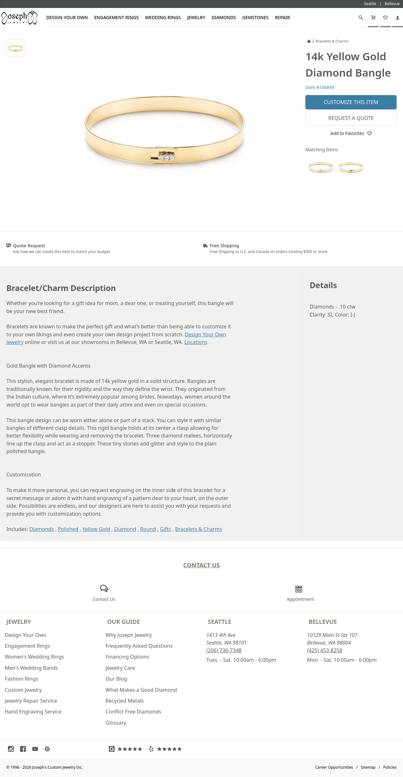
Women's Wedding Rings (34, 656)
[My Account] (397, 17)
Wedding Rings (163, 17)
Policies (390, 767)
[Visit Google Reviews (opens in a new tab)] (127, 749)
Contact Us (201, 565)
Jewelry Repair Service (31, 700)
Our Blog (116, 678)
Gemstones (255, 17)
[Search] (360, 17)
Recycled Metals (125, 700)
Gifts (165, 529)
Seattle (219, 621)
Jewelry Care (120, 667)
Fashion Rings (21, 678)
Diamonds (224, 17)
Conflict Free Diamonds (133, 711)
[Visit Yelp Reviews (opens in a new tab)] (166, 749)
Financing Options (127, 656)
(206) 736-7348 (224, 650)
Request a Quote (351, 118)
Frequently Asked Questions (139, 645)
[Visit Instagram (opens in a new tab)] (12, 748)
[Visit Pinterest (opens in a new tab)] (48, 748)
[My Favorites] (385, 17)
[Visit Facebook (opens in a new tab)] (24, 748)
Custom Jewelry (23, 689)
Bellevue (323, 621)
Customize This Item (351, 102)
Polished (68, 529)
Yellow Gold (96, 529)
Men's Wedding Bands (31, 667)
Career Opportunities (334, 767)
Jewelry (196, 17)
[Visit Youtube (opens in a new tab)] (36, 748)
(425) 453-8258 (324, 650)
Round (148, 529)
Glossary (116, 722)
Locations (195, 342)
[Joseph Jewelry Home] (309, 41)
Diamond (125, 529)
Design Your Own (67, 17)
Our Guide (123, 621)
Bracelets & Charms (198, 529)
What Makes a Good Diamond (141, 689)
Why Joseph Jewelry (129, 635)
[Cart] (373, 17)
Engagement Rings (116, 17)
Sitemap (368, 767)
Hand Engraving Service (33, 711)
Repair (282, 17)
